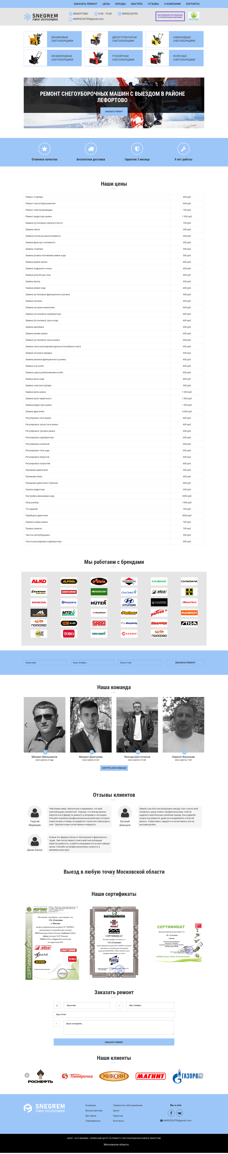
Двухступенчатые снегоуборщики (124, 40)
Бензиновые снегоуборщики (62, 40)
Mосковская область (116, 1145)
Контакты (193, 3)
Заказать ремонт (85, 3)
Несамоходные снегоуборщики (62, 59)
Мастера (136, 3)
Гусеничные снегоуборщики (123, 59)
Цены (106, 3)
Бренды (120, 3)
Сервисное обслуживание (127, 1106)
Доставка (91, 1116)
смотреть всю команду (114, 769)
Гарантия (118, 1116)
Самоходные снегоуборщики (184, 40)
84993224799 (130, 14)
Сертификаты (93, 1122)
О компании (172, 3)
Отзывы (153, 3)
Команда (91, 1106)
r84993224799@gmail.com (88, 19)
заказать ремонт (185, 663)
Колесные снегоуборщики (184, 59)
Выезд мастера (94, 1111)
